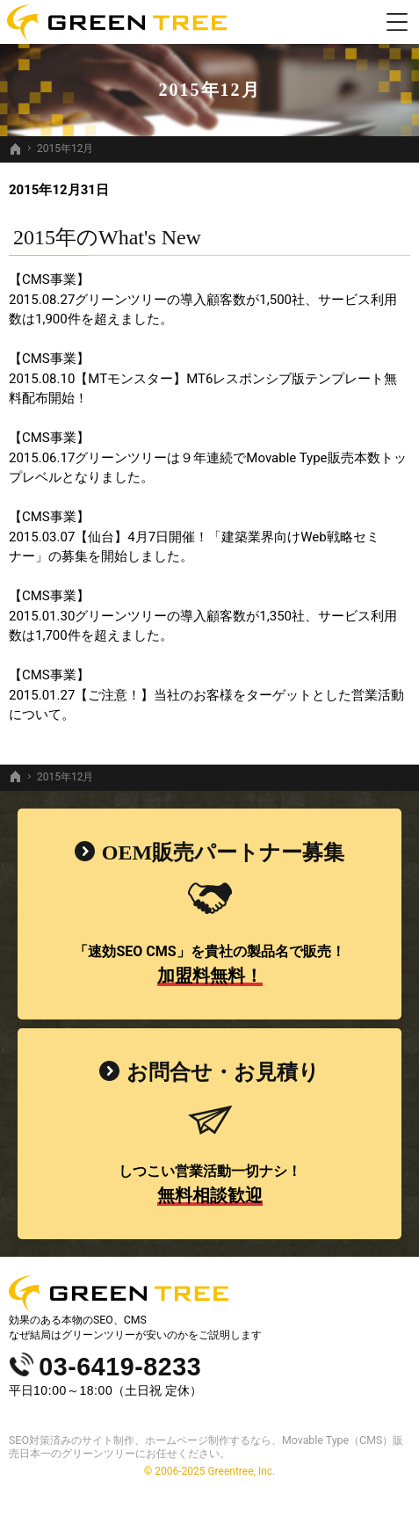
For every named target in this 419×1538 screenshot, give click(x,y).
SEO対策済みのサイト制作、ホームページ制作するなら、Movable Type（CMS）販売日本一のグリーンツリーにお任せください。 (206, 1447)
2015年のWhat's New (107, 237)
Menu (397, 22)
